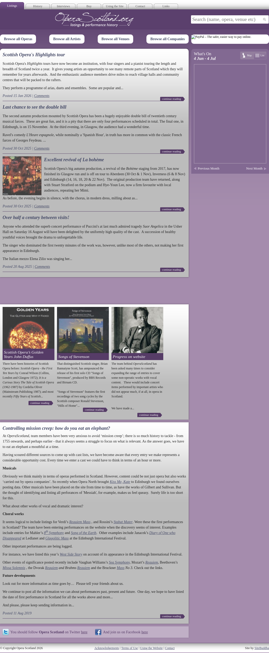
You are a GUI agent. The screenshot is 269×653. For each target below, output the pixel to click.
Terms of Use (129, 648)
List (262, 55)
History (38, 6)
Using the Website (151, 648)
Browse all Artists (67, 39)
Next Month (254, 168)
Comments (41, 96)
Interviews (63, 6)
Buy (88, 6)
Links (165, 6)
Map (249, 55)
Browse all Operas (18, 39)
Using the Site (115, 6)
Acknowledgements (106, 648)
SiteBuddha (261, 648)
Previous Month (208, 168)
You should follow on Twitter (48, 632)
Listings (12, 6)
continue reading (171, 98)
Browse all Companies (167, 39)
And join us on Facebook (125, 632)
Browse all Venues (116, 39)
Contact (140, 6)
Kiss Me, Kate (120, 482)
